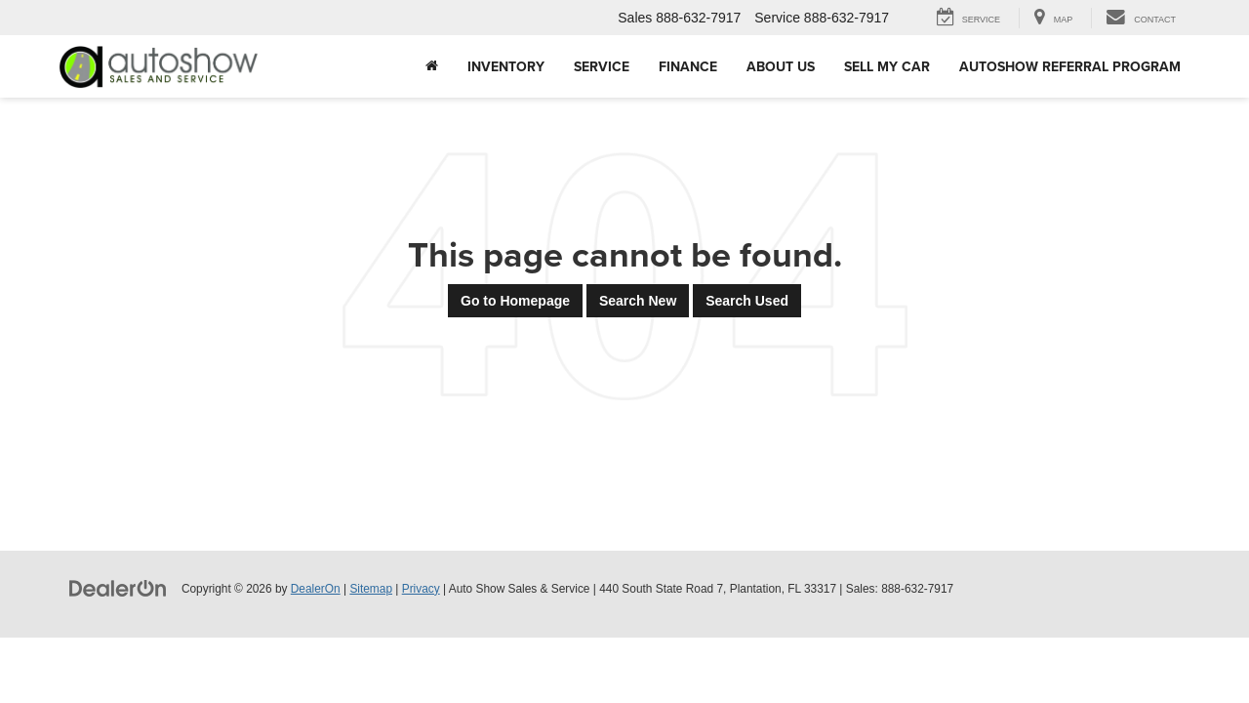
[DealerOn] (118, 588)
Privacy (421, 589)
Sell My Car (887, 66)
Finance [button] (688, 66)
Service (601, 66)
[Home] (432, 66)
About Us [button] (780, 66)
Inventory (505, 66)
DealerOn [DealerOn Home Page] (316, 589)
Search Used (746, 301)
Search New (637, 301)
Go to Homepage (515, 301)
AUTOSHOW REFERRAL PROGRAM (1070, 66)
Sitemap (370, 589)
